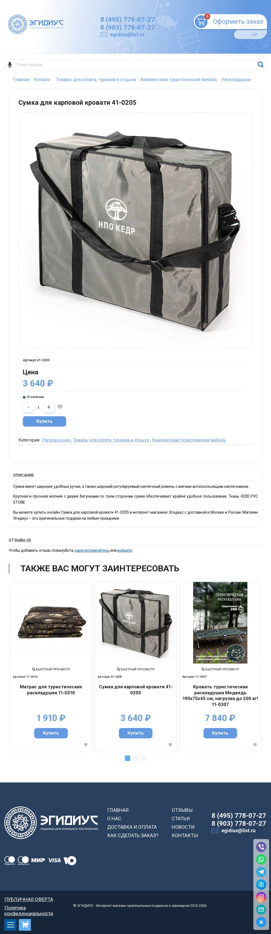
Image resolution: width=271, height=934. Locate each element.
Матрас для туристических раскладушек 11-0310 (51, 689)
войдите (124, 550)
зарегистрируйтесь (92, 550)
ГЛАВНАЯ (118, 810)
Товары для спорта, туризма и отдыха (111, 440)
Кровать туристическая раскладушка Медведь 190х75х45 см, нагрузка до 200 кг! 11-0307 (220, 695)
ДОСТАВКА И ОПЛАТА (132, 827)
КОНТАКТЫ (185, 835)
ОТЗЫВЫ (182, 810)
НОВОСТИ (183, 827)
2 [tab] (135, 758)
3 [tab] (143, 758)
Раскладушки (56, 440)
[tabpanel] (51, 667)
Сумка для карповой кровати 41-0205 (136, 689)
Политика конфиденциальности (28, 908)
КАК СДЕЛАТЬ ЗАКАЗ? (132, 835)
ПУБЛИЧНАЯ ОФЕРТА (28, 899)
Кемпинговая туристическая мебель (189, 440)
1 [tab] (127, 758)
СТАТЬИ (181, 818)
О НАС (114, 818)
